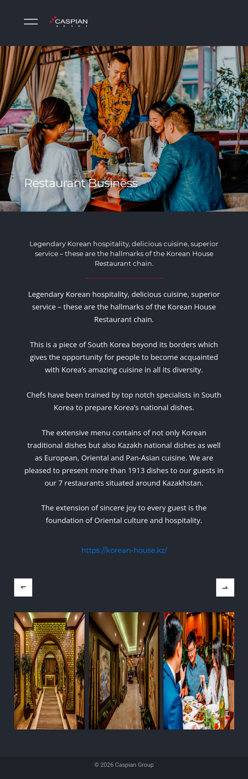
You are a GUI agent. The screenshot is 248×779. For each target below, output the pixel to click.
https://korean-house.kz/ (124, 550)
